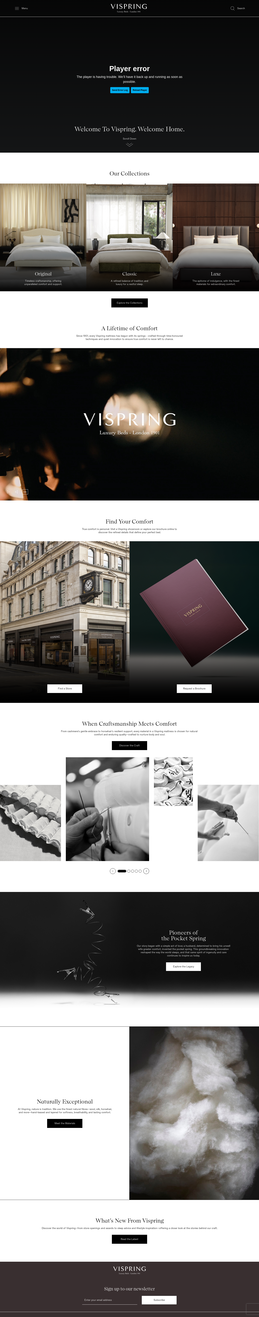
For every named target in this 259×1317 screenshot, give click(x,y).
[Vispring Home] (129, 8)
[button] (129, 143)
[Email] (109, 1300)
